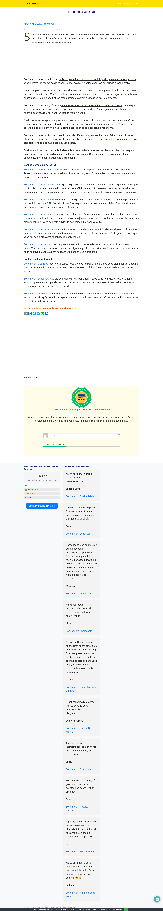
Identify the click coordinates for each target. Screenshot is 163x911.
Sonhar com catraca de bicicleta (41, 169)
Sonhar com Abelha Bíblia (80, 496)
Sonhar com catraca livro (37, 244)
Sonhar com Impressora (79, 630)
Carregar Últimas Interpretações (42, 506)
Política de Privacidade (130, 3)
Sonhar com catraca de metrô (40, 199)
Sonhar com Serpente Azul (80, 851)
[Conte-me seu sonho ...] (85, 435)
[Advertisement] (81, 62)
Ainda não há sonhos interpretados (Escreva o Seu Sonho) (43, 30)
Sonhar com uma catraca (38, 293)
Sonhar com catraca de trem (39, 214)
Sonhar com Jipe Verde (79, 593)
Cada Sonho (30, 3)
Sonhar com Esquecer (78, 533)
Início (120, 3)
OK (126, 909)
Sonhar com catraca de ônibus (41, 229)
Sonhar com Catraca (39, 24)
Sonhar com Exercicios (78, 769)
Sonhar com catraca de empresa (42, 184)
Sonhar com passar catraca (39, 278)
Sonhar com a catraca (36, 263)
